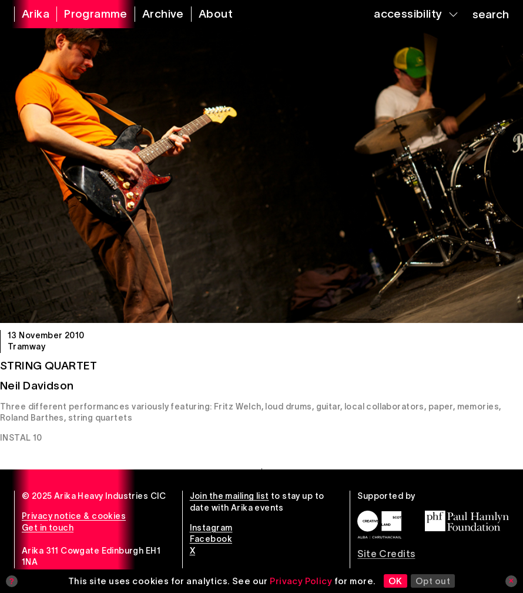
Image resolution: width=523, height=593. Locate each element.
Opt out (432, 581)
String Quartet (49, 365)
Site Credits (386, 553)
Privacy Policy (301, 581)
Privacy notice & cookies (74, 516)
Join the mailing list (229, 496)
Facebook (211, 539)
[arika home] (28, 14)
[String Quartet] (261, 175)
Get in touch (47, 527)
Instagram (211, 527)
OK (395, 581)
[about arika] (208, 14)
